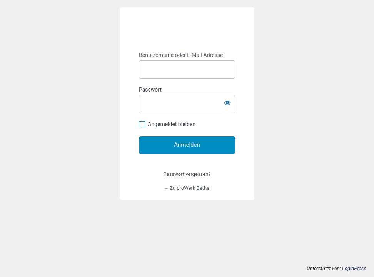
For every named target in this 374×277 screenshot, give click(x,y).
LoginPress (354, 268)
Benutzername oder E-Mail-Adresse (181, 55)
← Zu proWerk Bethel (187, 188)
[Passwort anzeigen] (227, 102)
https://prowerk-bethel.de (187, 29)
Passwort (150, 90)
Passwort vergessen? (186, 174)
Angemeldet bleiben (171, 124)
